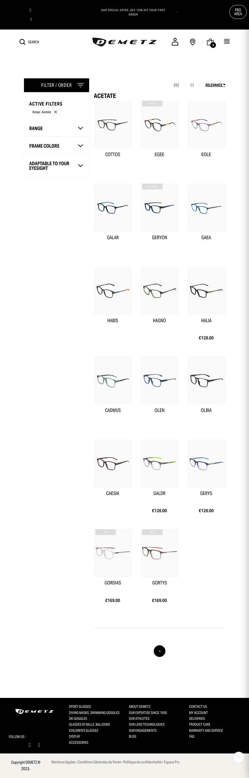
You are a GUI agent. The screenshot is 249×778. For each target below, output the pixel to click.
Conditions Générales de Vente (99, 762)
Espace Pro (171, 762)
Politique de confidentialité (142, 762)
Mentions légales (63, 762)
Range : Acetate (41, 112)
